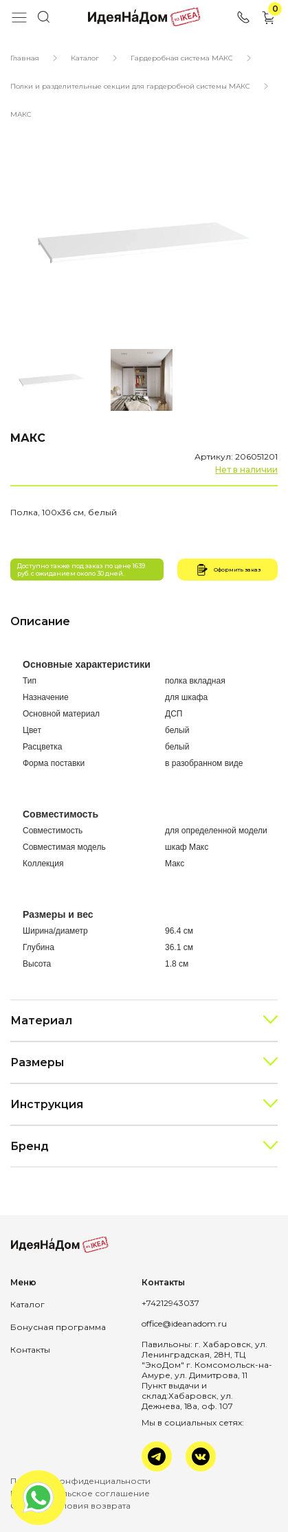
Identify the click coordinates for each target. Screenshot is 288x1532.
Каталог (85, 58)
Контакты (30, 1349)
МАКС (21, 114)
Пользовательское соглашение (80, 1493)
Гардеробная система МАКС (182, 58)
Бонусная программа (58, 1327)
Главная (24, 58)
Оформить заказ (228, 570)
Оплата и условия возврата (70, 1505)
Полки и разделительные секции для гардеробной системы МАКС (130, 86)
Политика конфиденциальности (80, 1481)
